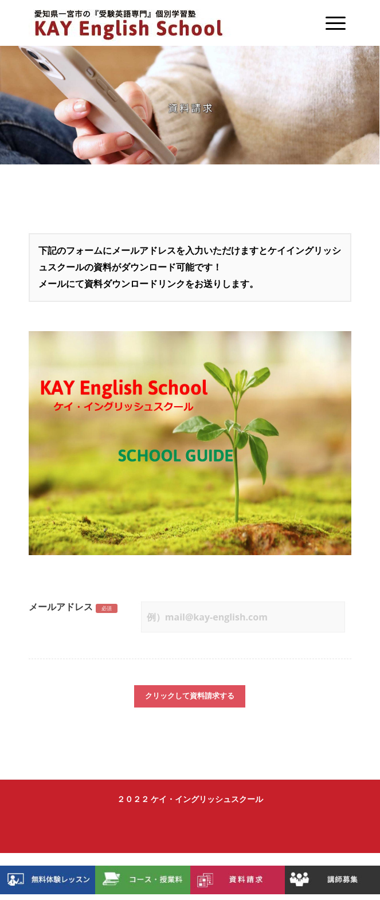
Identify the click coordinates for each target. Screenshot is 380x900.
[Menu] (330, 23)
